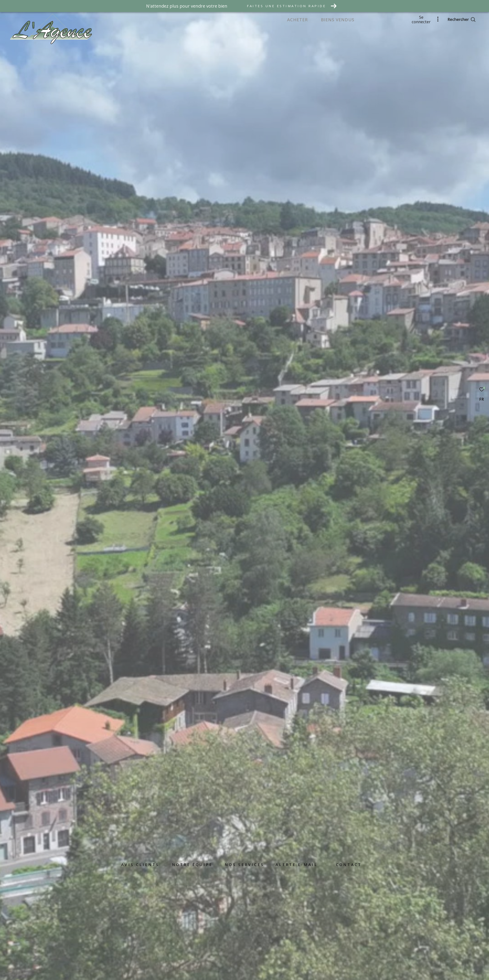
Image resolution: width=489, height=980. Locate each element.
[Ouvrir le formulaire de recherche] (462, 19)
